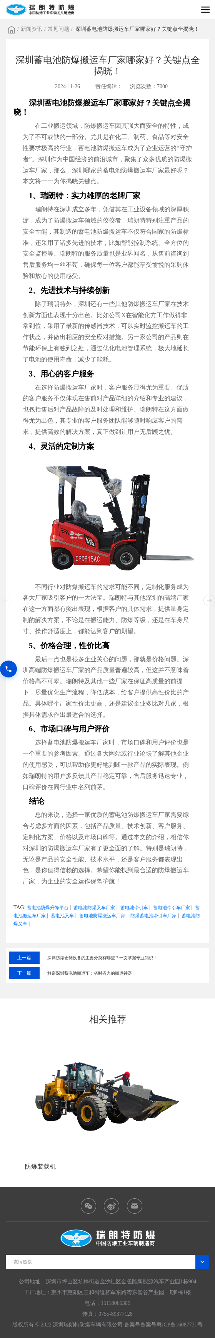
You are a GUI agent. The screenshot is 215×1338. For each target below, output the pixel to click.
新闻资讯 (31, 29)
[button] (209, 600)
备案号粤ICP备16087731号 (171, 1325)
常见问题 (58, 29)
